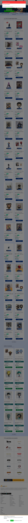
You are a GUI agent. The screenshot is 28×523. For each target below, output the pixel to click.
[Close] (25, 2)
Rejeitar (8, 520)
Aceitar (12, 520)
